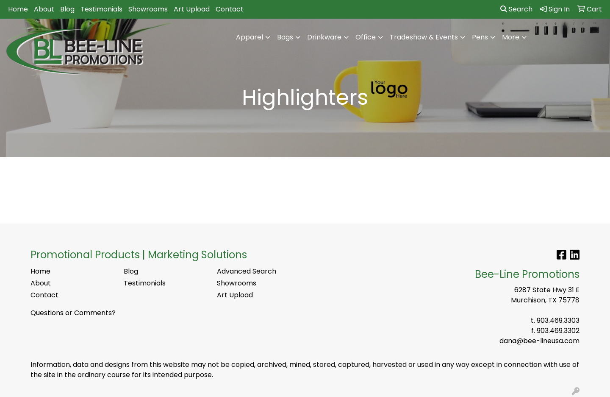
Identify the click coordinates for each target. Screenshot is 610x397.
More (510, 37)
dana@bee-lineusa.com (539, 341)
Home (18, 9)
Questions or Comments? (73, 313)
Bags (285, 37)
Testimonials (101, 9)
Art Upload (192, 9)
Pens (480, 37)
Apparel (249, 37)
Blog (67, 9)
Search (516, 9)
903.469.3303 (558, 320)
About (44, 9)
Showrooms (148, 9)
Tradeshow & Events (424, 37)
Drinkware (324, 37)
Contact (230, 9)
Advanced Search (246, 271)
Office (365, 37)
